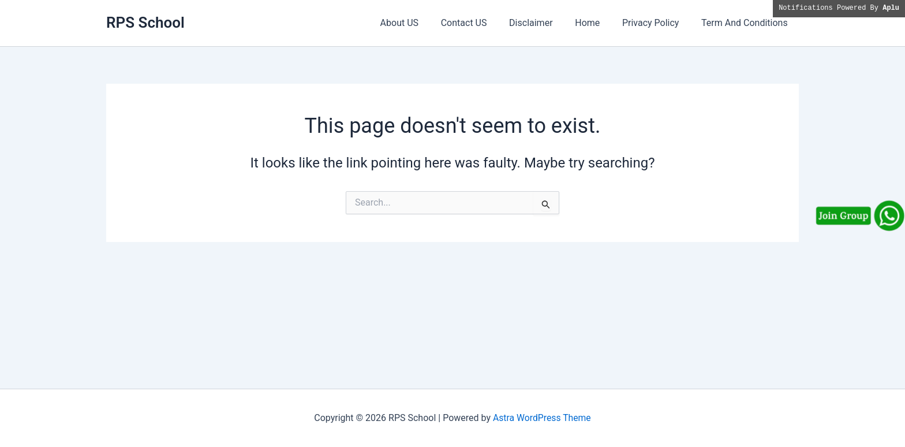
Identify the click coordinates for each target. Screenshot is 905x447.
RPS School (145, 22)
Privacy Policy (656, 22)
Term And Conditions (746, 22)
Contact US (481, 22)
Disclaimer (544, 22)
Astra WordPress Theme (542, 417)
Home (597, 22)
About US (420, 22)
